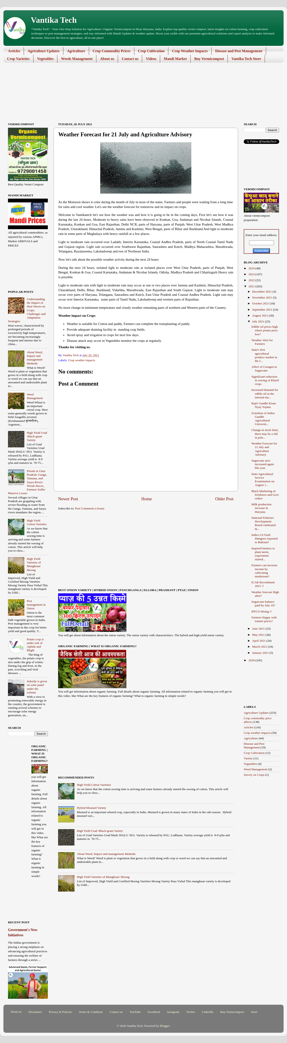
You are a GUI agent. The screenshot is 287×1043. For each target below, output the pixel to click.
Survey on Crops (254, 774)
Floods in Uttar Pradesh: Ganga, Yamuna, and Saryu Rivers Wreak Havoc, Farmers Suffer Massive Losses (27, 482)
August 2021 (260, 315)
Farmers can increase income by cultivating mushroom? (264, 570)
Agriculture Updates (43, 51)
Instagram (173, 1012)
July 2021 (258, 321)
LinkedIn (207, 1012)
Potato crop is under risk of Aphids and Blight (35, 645)
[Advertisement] (140, 80)
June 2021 (259, 628)
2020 (252, 660)
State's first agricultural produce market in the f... (264, 355)
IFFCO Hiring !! (261, 611)
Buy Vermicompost (209, 59)
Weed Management (35, 396)
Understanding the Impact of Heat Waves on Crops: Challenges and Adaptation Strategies (27, 310)
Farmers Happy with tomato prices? (264, 619)
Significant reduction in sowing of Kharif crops (265, 380)
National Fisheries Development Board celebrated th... (263, 523)
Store (254, 1012)
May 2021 (259, 634)
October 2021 (261, 303)
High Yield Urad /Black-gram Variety (100, 831)
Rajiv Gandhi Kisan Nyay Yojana (263, 405)
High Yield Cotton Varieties (94, 784)
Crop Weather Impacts (190, 51)
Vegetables (45, 59)
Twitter (190, 1012)
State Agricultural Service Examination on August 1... (262, 479)
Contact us (130, 59)
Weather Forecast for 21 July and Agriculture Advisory (264, 449)
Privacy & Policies (60, 1012)
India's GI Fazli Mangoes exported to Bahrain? (264, 538)
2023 (252, 274)
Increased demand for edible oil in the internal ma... (264, 393)
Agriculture (76, 51)
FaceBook (154, 1012)
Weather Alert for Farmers (262, 341)
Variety (248, 758)
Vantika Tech (54, 20)
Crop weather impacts (81, 360)
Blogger (164, 1025)
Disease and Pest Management (238, 51)
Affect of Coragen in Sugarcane (264, 368)
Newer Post (68, 498)
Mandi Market (175, 59)
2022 (252, 280)
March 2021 (260, 646)
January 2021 (260, 652)
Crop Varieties (18, 59)
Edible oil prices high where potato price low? (264, 330)
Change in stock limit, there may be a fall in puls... (265, 433)
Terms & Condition (91, 1012)
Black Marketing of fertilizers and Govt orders (265, 494)
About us (107, 59)
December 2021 (262, 291)
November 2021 (262, 297)
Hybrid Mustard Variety (91, 807)
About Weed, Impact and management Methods (106, 854)
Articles (14, 51)
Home (146, 498)
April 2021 (259, 640)
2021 (252, 286)
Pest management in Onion (36, 604)
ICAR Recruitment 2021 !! (263, 584)
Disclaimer (35, 1012)
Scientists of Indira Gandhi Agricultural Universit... (263, 418)
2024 (252, 268)
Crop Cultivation (151, 51)
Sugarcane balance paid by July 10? (263, 603)
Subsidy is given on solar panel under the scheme (37, 687)
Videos (151, 59)
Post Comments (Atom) (89, 508)
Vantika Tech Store (246, 59)
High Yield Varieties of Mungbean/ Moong (103, 877)
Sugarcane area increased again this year (262, 464)
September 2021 (262, 309)
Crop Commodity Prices (112, 51)
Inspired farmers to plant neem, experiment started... (263, 554)
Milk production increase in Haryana (261, 508)
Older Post (224, 498)
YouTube (135, 1012)
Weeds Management (76, 59)
